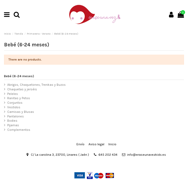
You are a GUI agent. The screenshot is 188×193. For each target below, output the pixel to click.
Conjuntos (15, 103)
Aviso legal (96, 144)
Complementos (18, 130)
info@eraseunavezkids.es (146, 155)
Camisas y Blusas (20, 112)
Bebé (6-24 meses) (19, 76)
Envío (80, 144)
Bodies (12, 121)
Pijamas (13, 125)
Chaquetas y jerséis (22, 89)
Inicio (112, 144)
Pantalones (15, 116)
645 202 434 (107, 155)
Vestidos (13, 107)
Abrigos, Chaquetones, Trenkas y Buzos (36, 85)
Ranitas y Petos (18, 98)
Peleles (12, 94)
